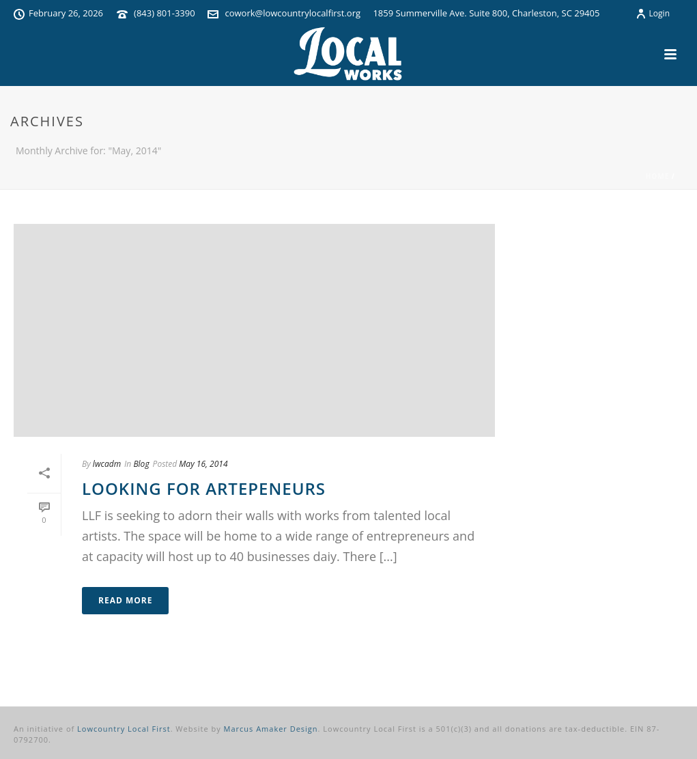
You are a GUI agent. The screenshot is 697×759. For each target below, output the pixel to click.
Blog (141, 464)
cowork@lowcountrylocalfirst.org (292, 13)
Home (658, 176)
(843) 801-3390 (164, 13)
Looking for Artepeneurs (204, 488)
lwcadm (107, 464)
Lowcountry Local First (124, 729)
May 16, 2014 (203, 464)
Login (653, 13)
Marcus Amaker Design (271, 729)
